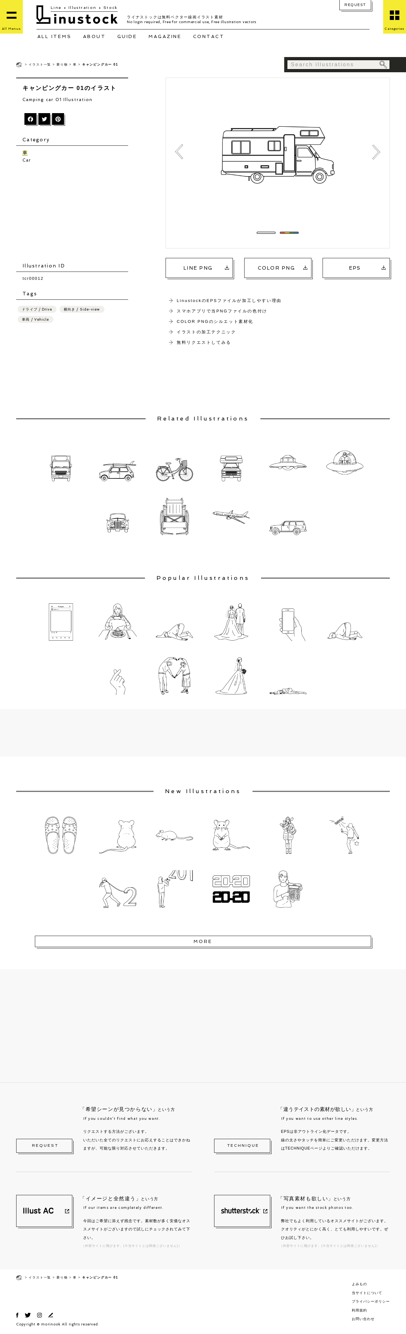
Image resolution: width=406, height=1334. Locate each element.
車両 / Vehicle (35, 319)
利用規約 (359, 1310)
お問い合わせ (363, 1319)
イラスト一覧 (40, 64)
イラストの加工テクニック (206, 332)
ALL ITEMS (54, 36)
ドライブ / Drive (37, 309)
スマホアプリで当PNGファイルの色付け (222, 311)
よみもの (359, 1284)
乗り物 (62, 64)
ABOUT (94, 36)
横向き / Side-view (82, 309)
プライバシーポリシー (371, 1301)
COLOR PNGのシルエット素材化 (215, 321)
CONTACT (209, 36)
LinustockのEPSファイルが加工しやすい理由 (229, 300)
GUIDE (127, 36)
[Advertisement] (75, 213)
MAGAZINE (164, 36)
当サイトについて (367, 1293)
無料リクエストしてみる (204, 342)
